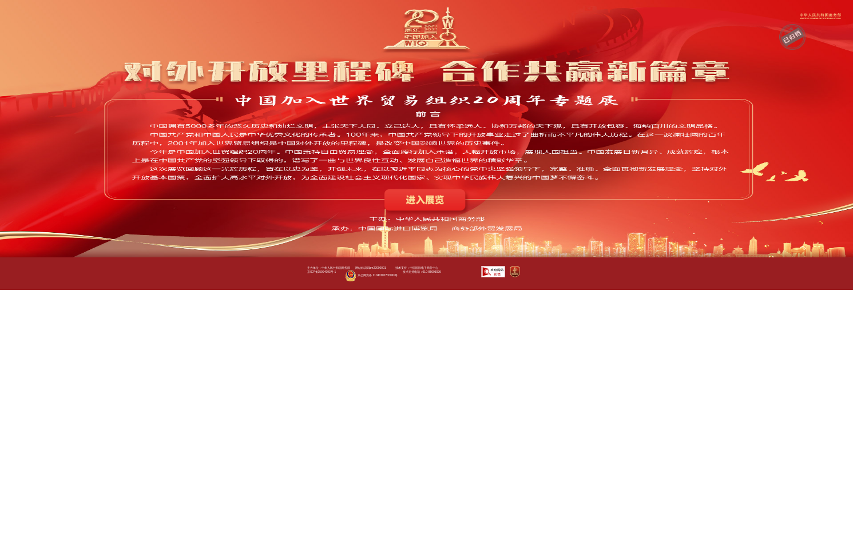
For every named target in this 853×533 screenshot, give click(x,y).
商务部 (820, 16)
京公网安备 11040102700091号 (372, 275)
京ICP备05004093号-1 (321, 271)
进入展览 (426, 203)
